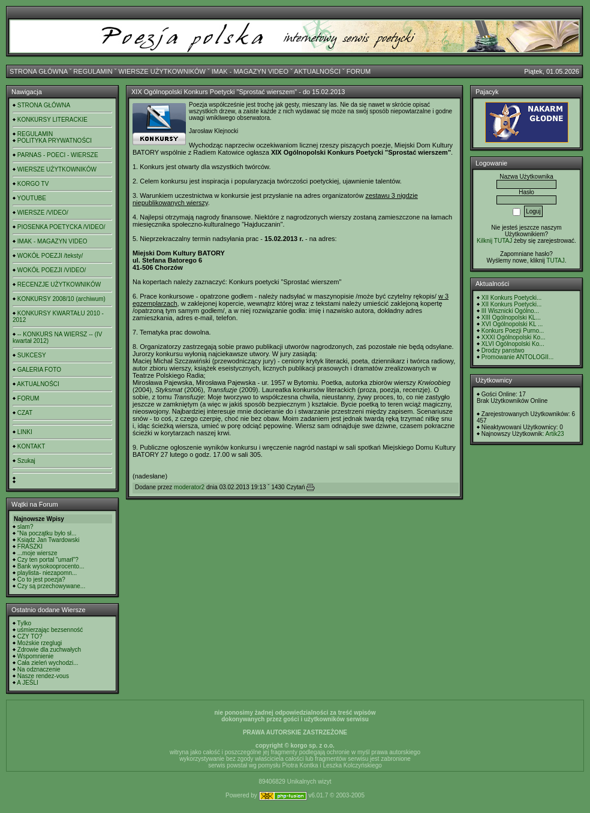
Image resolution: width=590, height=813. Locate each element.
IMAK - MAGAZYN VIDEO (250, 71)
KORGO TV (33, 183)
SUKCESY (31, 355)
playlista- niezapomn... (47, 573)
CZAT (24, 412)
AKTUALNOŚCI (317, 71)
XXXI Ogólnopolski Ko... (513, 337)
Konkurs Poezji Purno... (512, 330)
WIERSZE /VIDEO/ (42, 212)
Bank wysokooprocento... (51, 566)
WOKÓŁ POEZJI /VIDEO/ (51, 270)
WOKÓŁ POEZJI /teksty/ (50, 255)
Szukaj (26, 460)
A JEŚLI (27, 682)
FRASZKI (30, 546)
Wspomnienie (35, 656)
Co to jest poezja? (41, 579)
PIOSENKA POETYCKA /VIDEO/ (61, 227)
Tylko (24, 623)
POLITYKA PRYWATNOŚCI (54, 140)
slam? (25, 526)
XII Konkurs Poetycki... (511, 297)
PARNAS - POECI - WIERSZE (57, 155)
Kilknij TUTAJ (494, 240)
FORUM (359, 71)
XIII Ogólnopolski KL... (511, 317)
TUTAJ (555, 260)
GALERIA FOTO (39, 369)
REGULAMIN (92, 71)
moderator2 (189, 487)
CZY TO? (30, 636)
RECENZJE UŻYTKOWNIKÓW (59, 284)
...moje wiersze (37, 553)
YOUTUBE (31, 198)
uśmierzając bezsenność (50, 630)
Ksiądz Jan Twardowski (48, 540)
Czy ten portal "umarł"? (48, 559)
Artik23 (554, 433)
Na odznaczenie (39, 669)
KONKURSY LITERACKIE (52, 119)
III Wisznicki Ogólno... (510, 311)
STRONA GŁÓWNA (39, 71)
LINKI (24, 432)
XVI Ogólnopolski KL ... (512, 324)
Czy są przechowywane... (51, 586)
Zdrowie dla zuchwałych (49, 649)
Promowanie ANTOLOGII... (517, 357)
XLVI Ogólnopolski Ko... (512, 344)
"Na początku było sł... (47, 533)
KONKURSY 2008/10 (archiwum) (61, 299)
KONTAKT (31, 446)
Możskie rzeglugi (39, 643)
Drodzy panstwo (503, 350)
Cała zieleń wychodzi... (48, 663)
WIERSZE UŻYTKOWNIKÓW (162, 71)
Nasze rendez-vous (43, 676)
